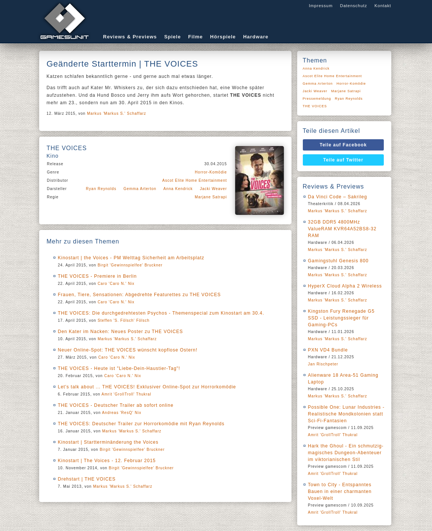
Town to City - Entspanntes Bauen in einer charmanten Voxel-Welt (340, 491)
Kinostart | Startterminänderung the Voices (108, 442)
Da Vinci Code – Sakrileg (337, 196)
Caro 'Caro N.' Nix (116, 283)
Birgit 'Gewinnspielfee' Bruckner (130, 265)
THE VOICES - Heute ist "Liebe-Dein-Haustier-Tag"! (119, 368)
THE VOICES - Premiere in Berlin (97, 276)
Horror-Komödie (211, 172)
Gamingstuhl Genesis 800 (338, 260)
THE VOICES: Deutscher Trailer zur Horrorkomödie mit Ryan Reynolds (141, 423)
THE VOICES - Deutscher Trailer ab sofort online (116, 405)
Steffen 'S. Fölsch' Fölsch (124, 320)
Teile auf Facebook (343, 145)
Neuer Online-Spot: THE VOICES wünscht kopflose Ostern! (128, 350)
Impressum (321, 5)
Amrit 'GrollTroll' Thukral (126, 394)
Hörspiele (223, 37)
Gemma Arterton (140, 189)
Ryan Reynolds (101, 189)
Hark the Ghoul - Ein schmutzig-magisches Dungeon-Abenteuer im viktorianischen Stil (346, 452)
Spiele (172, 37)
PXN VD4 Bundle (328, 350)
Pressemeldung (317, 98)
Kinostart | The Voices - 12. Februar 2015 (107, 460)
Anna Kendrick (178, 189)
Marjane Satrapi (211, 197)
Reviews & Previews (130, 37)
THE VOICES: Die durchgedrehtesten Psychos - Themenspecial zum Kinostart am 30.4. (161, 313)
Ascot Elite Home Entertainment (194, 180)
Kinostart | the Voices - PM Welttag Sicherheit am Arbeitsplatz (131, 257)
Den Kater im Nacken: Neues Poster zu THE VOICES (120, 331)
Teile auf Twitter (343, 160)
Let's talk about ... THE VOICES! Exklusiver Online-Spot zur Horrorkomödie (147, 387)
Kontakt (382, 5)
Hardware (255, 37)
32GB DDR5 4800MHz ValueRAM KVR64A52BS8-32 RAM (342, 228)
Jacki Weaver (213, 189)
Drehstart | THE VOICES (87, 479)
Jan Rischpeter (323, 364)
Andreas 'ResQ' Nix (122, 413)
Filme (195, 37)
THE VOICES (315, 106)
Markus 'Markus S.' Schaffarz (116, 113)
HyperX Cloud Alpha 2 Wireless (345, 286)
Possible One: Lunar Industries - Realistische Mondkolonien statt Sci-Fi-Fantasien (346, 414)
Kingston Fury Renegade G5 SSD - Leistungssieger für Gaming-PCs (341, 318)
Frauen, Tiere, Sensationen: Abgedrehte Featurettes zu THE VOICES (139, 294)
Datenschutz (353, 5)
